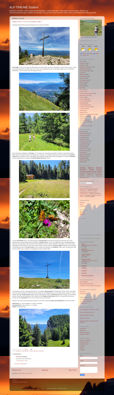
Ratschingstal (88, 173)
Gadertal (82, 173)
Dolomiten (82, 131)
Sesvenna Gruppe (84, 154)
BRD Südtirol (83, 328)
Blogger (65, 388)
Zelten (81, 123)
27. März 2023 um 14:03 (21, 360)
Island (81, 204)
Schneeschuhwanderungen (86, 93)
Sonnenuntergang (84, 101)
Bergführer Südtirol (84, 334)
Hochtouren (83, 78)
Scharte (31, 351)
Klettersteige (83, 85)
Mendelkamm (25, 351)
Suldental (99, 171)
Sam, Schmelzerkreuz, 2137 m (87, 312)
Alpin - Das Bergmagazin (86, 301)
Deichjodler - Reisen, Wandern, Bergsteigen (90, 285)
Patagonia (82, 349)
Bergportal (84, 249)
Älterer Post (72, 370)
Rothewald (18, 356)
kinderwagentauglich (85, 125)
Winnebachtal (99, 176)
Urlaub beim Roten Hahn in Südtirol (88, 299)
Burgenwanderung (84, 68)
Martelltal (99, 169)
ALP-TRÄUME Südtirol (24, 7)
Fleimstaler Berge (84, 133)
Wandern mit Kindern (39, 351)
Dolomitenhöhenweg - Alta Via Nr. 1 (90, 245)
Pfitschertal (90, 174)
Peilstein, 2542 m (85, 255)
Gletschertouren (84, 76)
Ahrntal (94, 171)
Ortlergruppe (83, 146)
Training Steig (83, 108)
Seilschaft (84, 273)
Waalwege (82, 110)
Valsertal (82, 177)
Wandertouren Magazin (87, 275)
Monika (83, 214)
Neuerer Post (16, 370)
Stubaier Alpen (83, 156)
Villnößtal (91, 169)
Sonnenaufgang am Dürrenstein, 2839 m (89, 309)
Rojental (88, 176)
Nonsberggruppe (84, 143)
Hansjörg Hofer (83, 293)
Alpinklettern (83, 65)
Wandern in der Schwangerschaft (88, 114)
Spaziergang (83, 103)
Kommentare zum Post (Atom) (25, 373)
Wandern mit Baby (84, 116)
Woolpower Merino (84, 342)
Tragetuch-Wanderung (85, 106)
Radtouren (82, 91)
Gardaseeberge (83, 135)
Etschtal (99, 168)
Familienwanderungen (85, 70)
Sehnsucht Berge (86, 254)
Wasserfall (82, 118)
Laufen (81, 87)
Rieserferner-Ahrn (84, 148)
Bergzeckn (84, 265)
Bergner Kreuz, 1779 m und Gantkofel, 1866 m (27, 21)
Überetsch (82, 161)
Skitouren (82, 97)
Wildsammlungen (84, 120)
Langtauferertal (98, 174)
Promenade (83, 89)
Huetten (82, 84)
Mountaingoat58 (84, 281)
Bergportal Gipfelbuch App (88, 250)
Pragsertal (99, 173)
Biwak (83, 244)
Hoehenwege (83, 82)
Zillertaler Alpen (83, 160)
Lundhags (82, 345)
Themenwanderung (84, 104)
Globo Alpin (83, 291)
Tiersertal (82, 174)
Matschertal (82, 176)
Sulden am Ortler (86, 259)
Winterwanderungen (85, 121)
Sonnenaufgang (84, 99)
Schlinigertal (86, 177)
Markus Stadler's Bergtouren (87, 283)
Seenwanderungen (84, 95)
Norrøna (82, 347)
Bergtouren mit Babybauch (86, 67)
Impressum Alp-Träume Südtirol (19, 382)
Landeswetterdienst (85, 55)
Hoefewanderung (84, 80)
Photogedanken (84, 303)
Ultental (90, 168)
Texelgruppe (83, 158)
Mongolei (82, 202)
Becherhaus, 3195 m (85, 318)
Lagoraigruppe (83, 137)
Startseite (45, 370)
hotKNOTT (84, 270)
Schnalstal (83, 171)
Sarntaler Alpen (83, 150)
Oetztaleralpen (83, 144)
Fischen (82, 72)
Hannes (83, 212)
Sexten (92, 176)
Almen (81, 61)
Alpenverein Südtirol (85, 332)
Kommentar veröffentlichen (20, 363)
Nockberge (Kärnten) (85, 141)
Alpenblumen (83, 63)
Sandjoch (84, 267)
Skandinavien (83, 206)
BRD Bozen (83, 330)
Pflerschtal (93, 173)
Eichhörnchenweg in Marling (86, 315)
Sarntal (82, 168)
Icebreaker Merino (84, 344)
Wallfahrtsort (83, 112)
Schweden (82, 152)
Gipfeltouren (19, 351)
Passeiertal (83, 169)
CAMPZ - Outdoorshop (85, 340)
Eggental (88, 171)
